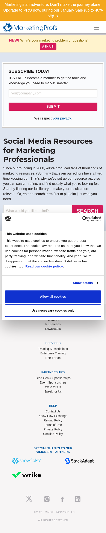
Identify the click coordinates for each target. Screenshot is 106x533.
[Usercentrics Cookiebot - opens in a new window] (82, 219)
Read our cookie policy (44, 266)
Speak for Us (53, 391)
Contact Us (52, 411)
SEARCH (87, 211)
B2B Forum (53, 358)
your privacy (62, 118)
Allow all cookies (53, 296)
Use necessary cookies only (53, 310)
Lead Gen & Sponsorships (52, 378)
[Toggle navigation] (97, 28)
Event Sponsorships (53, 382)
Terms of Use (53, 425)
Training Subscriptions (53, 349)
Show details (83, 283)
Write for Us (53, 387)
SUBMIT (52, 106)
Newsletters (53, 328)
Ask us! (48, 46)
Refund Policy (53, 420)
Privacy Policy (53, 429)
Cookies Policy (53, 434)
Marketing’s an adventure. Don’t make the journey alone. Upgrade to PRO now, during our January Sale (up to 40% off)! (53, 10)
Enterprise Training (53, 353)
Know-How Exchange (53, 416)
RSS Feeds (53, 324)
